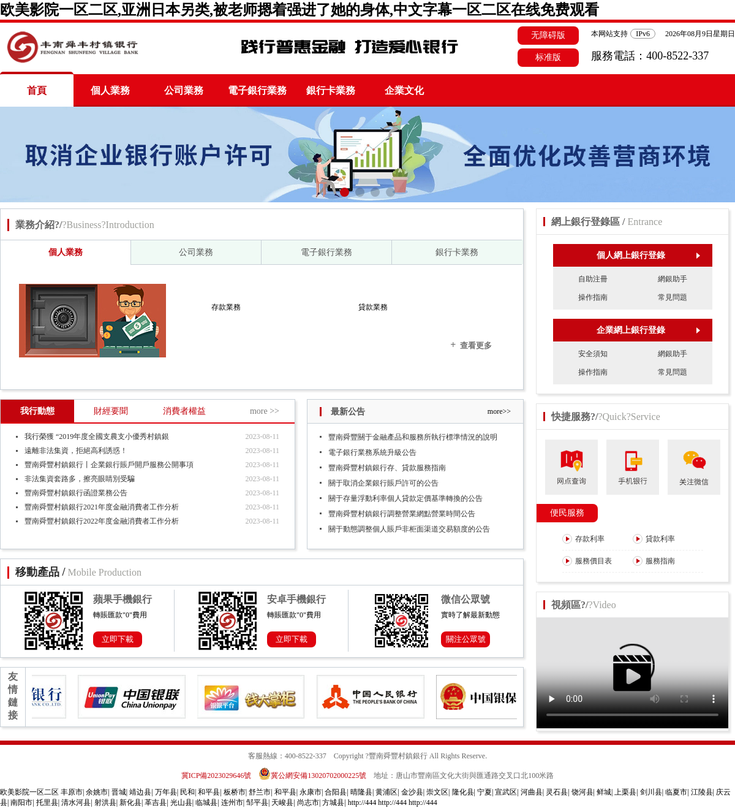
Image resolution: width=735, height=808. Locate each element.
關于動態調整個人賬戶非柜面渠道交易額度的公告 (409, 529)
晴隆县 (361, 792)
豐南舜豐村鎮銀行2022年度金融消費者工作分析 (101, 521)
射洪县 (105, 802)
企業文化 (404, 90)
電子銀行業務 (257, 90)
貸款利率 (654, 539)
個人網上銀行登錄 (648, 255)
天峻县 (282, 802)
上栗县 (625, 792)
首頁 (37, 90)
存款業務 (226, 307)
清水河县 (76, 802)
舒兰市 (260, 792)
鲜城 (604, 792)
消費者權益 (184, 411)
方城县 (333, 802)
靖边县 (140, 792)
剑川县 (651, 792)
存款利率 (583, 539)
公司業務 (183, 90)
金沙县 (412, 792)
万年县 (166, 792)
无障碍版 (548, 35)
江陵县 (702, 792)
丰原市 (72, 792)
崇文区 (437, 792)
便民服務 (567, 512)
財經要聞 (111, 411)
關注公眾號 (466, 639)
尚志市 (308, 802)
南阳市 (21, 802)
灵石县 (557, 792)
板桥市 (235, 792)
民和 (187, 792)
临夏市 (676, 792)
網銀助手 (672, 279)
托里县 (47, 802)
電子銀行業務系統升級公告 (372, 452)
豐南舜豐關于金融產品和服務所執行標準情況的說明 (412, 437)
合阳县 (336, 792)
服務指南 (654, 561)
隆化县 (463, 792)
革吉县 (156, 802)
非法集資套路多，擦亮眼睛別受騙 (79, 479)
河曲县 (532, 792)
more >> (264, 411)
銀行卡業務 (330, 90)
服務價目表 (587, 561)
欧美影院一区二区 (29, 792)
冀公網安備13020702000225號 (312, 775)
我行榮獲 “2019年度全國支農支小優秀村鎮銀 (96, 436)
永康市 (311, 792)
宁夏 (484, 792)
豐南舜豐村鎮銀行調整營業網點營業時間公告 (401, 513)
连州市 (232, 802)
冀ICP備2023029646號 (216, 775)
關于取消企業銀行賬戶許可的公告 (383, 483)
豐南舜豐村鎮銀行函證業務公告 (75, 493)
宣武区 (506, 792)
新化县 (130, 802)
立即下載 (118, 639)
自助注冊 (593, 279)
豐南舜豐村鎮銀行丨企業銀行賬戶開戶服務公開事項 (109, 464)
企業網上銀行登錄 (648, 330)
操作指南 (593, 297)
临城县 (206, 802)
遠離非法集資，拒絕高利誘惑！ (75, 450)
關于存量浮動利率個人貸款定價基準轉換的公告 (405, 498)
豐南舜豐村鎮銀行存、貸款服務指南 (387, 467)
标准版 (548, 57)
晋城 (118, 792)
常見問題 (672, 297)
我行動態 (37, 411)
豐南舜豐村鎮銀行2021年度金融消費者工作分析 (101, 507)
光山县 (181, 802)
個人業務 (110, 90)
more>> (499, 411)
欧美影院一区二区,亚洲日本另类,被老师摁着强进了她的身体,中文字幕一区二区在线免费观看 (299, 10)
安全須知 (593, 353)
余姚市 (97, 792)
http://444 (362, 802)
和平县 (209, 792)
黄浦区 (386, 792)
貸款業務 (373, 307)
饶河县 (582, 792)
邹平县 (257, 802)
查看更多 (471, 345)
